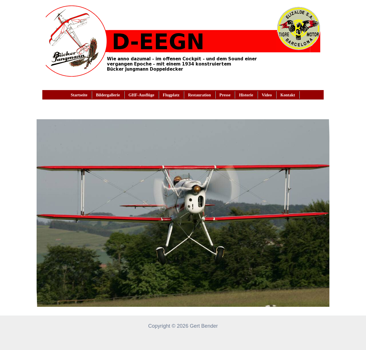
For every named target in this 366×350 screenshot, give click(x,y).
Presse (224, 95)
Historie (246, 95)
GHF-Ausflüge (141, 95)
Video (267, 95)
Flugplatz (171, 95)
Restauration (199, 95)
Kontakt (287, 95)
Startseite (79, 95)
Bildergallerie (108, 95)
